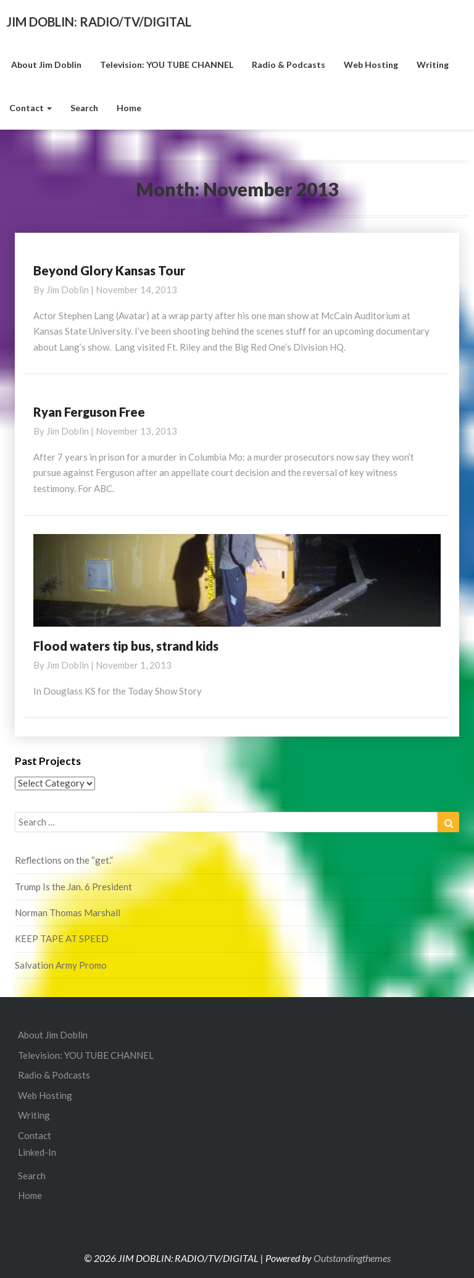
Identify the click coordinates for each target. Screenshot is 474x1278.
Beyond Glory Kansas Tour (109, 270)
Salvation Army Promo (61, 965)
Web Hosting (371, 64)
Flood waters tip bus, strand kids (125, 645)
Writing (433, 64)
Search (84, 107)
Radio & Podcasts (288, 64)
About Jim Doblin (45, 64)
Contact (30, 107)
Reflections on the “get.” (64, 860)
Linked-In (37, 1152)
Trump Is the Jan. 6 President (73, 886)
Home (129, 107)
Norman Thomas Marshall (67, 912)
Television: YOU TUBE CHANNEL (166, 64)
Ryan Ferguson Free (89, 411)
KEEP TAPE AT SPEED (62, 938)
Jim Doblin (67, 289)
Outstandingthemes (352, 1258)
